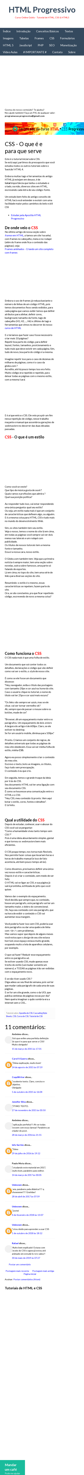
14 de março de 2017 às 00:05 (27, 1185)
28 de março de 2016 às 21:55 (27, 1145)
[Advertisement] (42, 82)
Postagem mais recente (17, 1281)
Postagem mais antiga (42, 1281)
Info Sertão (18, 1155)
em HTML (14, 235)
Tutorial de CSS (35, 1026)
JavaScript (25, 45)
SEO (52, 45)
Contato (57, 52)
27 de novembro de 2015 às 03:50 (29, 1120)
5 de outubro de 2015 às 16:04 (27, 1102)
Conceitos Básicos (47, 31)
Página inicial (29, 1284)
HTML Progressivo (42, 9)
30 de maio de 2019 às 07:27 (26, 1268)
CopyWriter (18, 1087)
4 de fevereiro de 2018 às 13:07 (27, 1225)
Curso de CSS (22, 1026)
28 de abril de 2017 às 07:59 (26, 1206)
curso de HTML (13, 328)
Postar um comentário (20, 1274)
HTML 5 (8, 45)
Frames (39, 38)
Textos (69, 31)
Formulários (67, 38)
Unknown (17, 1195)
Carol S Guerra (20, 1069)
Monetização (68, 45)
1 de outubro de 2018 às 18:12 (27, 1243)
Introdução (23, 31)
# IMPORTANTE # (34, 52)
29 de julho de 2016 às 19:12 (26, 1163)
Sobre (72, 52)
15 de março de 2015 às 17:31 (27, 1059)
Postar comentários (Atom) (26, 1289)
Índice (7, 31)
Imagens (8, 38)
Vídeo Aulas (10, 52)
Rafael (15, 1253)
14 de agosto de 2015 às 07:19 (27, 1077)
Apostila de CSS (25, 1023)
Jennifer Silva (19, 1112)
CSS (51, 38)
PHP (40, 45)
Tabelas (24, 38)
